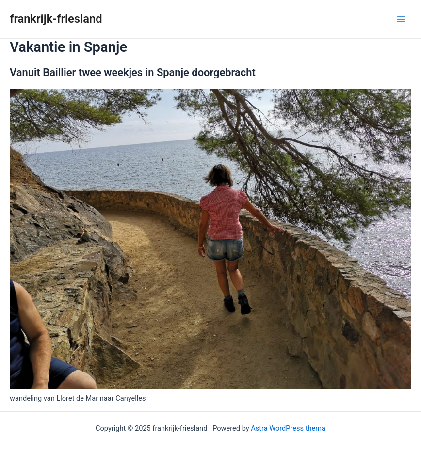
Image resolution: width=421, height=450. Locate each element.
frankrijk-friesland (56, 19)
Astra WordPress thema (288, 428)
